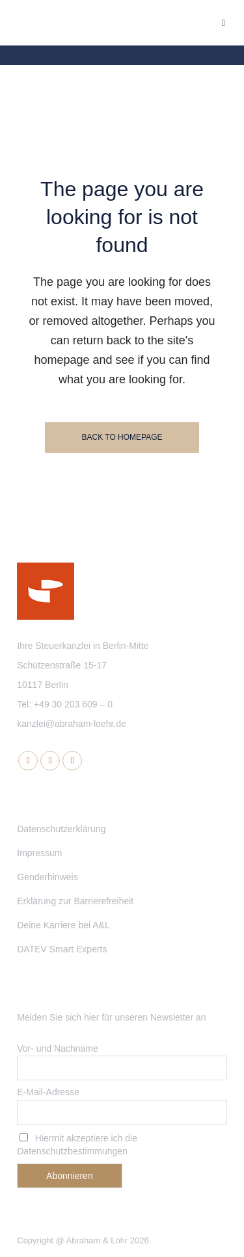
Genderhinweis (47, 877)
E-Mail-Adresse (48, 1092)
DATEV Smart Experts (62, 949)
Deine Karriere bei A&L (63, 925)
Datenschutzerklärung (61, 829)
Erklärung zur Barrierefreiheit (75, 901)
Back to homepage (121, 437)
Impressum (39, 853)
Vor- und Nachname (57, 1048)
